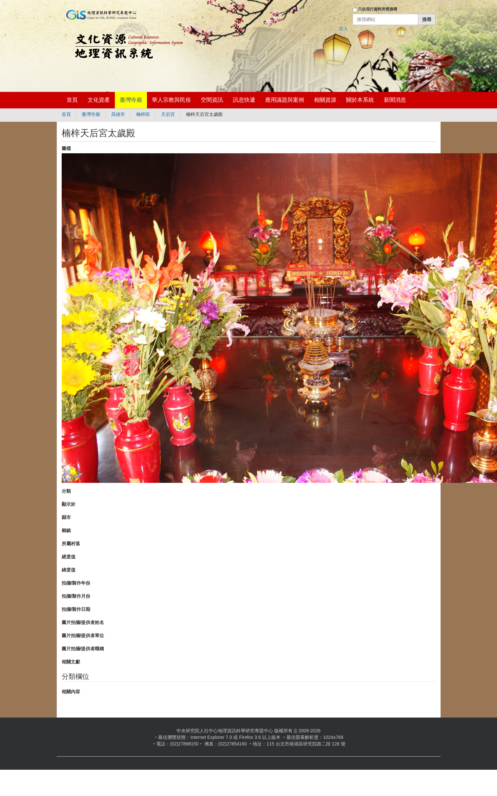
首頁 (72, 100)
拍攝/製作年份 (76, 583)
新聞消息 (395, 100)
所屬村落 (71, 543)
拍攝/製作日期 (76, 609)
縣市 (66, 517)
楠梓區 (143, 114)
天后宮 (168, 114)
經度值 (68, 556)
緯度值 (68, 569)
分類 (66, 491)
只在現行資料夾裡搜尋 (377, 9)
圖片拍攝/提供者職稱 (83, 648)
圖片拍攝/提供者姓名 (83, 622)
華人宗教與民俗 (171, 100)
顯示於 (68, 504)
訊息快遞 (244, 100)
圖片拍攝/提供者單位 (83, 635)
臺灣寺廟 (131, 100)
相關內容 (71, 691)
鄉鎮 (66, 530)
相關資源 (325, 100)
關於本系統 (360, 100)
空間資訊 (212, 100)
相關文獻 (71, 661)
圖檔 (66, 148)
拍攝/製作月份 (76, 596)
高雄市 (118, 114)
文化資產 (99, 100)
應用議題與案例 (284, 100)
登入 (343, 28)
